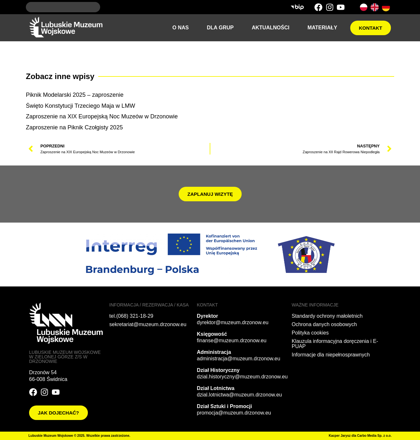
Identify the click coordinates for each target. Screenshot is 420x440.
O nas (181, 27)
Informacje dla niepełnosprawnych (331, 354)
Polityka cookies (310, 332)
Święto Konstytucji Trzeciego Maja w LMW (80, 106)
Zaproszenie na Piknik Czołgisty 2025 (74, 127)
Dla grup (220, 27)
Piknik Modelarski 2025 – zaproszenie (74, 95)
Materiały (322, 27)
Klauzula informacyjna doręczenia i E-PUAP (335, 343)
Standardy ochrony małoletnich (327, 316)
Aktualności (270, 27)
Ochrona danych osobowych (324, 324)
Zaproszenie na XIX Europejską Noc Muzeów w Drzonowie (102, 116)
